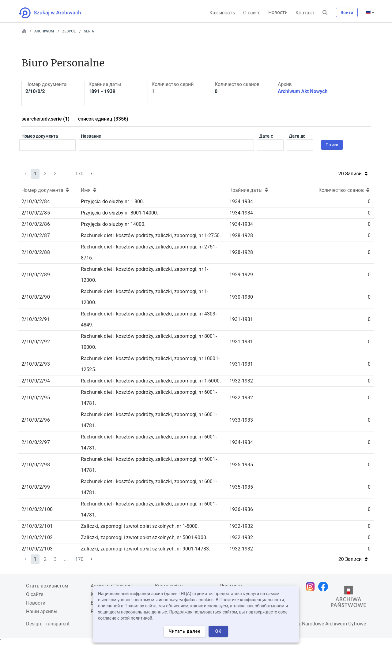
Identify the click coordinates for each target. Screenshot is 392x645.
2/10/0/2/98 (35, 465)
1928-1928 (241, 235)
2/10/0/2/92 (35, 342)
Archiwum (44, 31)
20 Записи (353, 174)
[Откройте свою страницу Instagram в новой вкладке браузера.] (311, 586)
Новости (278, 12)
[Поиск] (325, 13)
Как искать (222, 13)
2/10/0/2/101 (37, 526)
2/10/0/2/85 (35, 213)
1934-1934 (241, 201)
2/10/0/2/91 (35, 319)
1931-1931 (241, 319)
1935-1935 (241, 465)
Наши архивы (41, 611)
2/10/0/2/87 (35, 235)
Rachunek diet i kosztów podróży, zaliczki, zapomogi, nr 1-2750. (151, 235)
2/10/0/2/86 (35, 224)
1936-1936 (241, 509)
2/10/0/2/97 (35, 442)
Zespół (69, 31)
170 (79, 174)
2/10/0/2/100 (37, 509)
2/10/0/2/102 (37, 537)
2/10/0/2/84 (35, 201)
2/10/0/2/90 (35, 297)
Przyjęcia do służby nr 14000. (113, 224)
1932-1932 (241, 381)
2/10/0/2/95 (35, 398)
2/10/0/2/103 (37, 549)
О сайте (251, 13)
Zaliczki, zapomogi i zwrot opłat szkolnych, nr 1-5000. (140, 526)
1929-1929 (241, 275)
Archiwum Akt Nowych (303, 91)
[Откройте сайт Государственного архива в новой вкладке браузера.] (348, 598)
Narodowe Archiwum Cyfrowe (334, 624)
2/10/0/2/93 (35, 364)
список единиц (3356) (103, 119)
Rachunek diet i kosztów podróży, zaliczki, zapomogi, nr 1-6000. (151, 381)
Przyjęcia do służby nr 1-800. (112, 201)
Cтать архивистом (47, 586)
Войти (347, 12)
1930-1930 (241, 297)
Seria (89, 31)
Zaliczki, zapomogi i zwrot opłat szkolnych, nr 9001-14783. (145, 549)
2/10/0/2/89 (35, 275)
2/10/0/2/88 (35, 252)
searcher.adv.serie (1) (45, 119)
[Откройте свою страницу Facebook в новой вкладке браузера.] (324, 586)
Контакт (305, 13)
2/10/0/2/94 (35, 381)
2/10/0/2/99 (35, 487)
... (66, 174)
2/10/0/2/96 (35, 420)
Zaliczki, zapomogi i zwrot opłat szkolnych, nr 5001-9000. (144, 537)
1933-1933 (241, 420)
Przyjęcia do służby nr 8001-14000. (119, 213)
